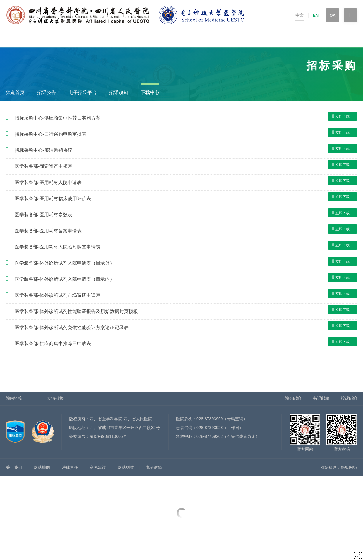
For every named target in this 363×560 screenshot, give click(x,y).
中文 (299, 15)
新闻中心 (151, 39)
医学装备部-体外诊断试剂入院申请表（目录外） (64, 263)
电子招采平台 (83, 92)
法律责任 (70, 467)
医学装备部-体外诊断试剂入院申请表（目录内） (64, 279)
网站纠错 (126, 467)
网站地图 (42, 467)
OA (333, 15)
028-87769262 (209, 436)
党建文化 (277, 39)
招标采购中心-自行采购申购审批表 (50, 134)
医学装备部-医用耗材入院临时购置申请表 (57, 246)
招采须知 (118, 92)
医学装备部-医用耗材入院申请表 (48, 182)
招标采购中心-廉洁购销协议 (43, 150)
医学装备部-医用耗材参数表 (43, 214)
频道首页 (15, 92)
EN (316, 15)
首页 (5, 39)
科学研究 (202, 39)
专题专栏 (353, 39)
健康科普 (76, 39)
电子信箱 (153, 467)
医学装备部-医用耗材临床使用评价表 (53, 198)
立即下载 (341, 116)
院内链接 (14, 398)
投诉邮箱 (349, 398)
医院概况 (25, 39)
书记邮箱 (321, 398)
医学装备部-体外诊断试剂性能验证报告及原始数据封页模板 (76, 311)
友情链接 (55, 398)
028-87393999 (209, 418)
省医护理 (252, 39)
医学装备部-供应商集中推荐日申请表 (53, 343)
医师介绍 (126, 39)
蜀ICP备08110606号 (108, 436)
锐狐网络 (349, 467)
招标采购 (328, 39)
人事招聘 (176, 39)
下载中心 (150, 92)
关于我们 (14, 467)
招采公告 (46, 92)
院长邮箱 (293, 398)
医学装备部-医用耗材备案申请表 (48, 230)
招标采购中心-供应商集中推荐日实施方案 (57, 117)
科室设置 (101, 39)
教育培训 (227, 39)
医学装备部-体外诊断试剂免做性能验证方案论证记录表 (72, 327)
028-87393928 (209, 427)
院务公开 (302, 39)
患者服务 (51, 39)
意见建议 (98, 467)
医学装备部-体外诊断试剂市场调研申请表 (57, 295)
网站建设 (328, 467)
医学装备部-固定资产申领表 (43, 166)
